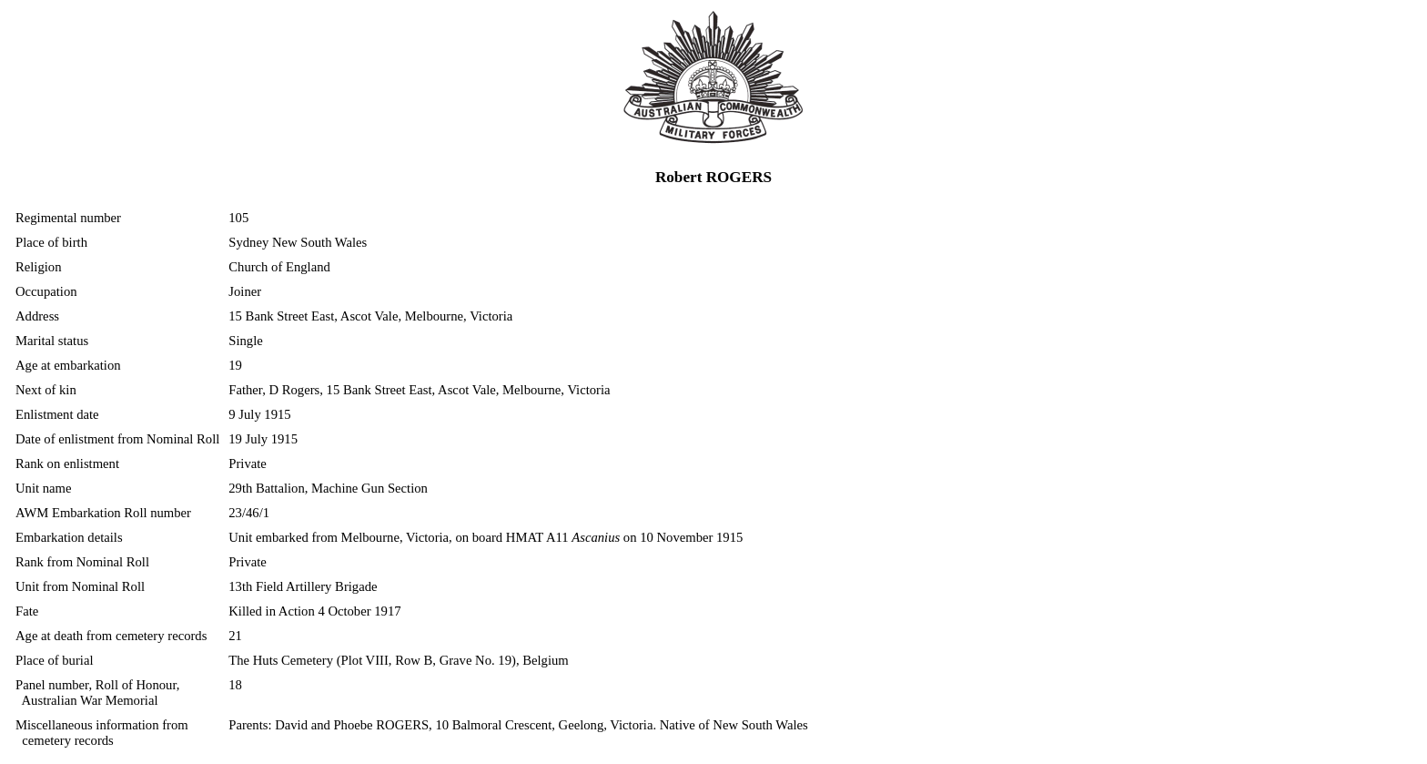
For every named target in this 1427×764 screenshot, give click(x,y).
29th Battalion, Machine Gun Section (328, 488)
